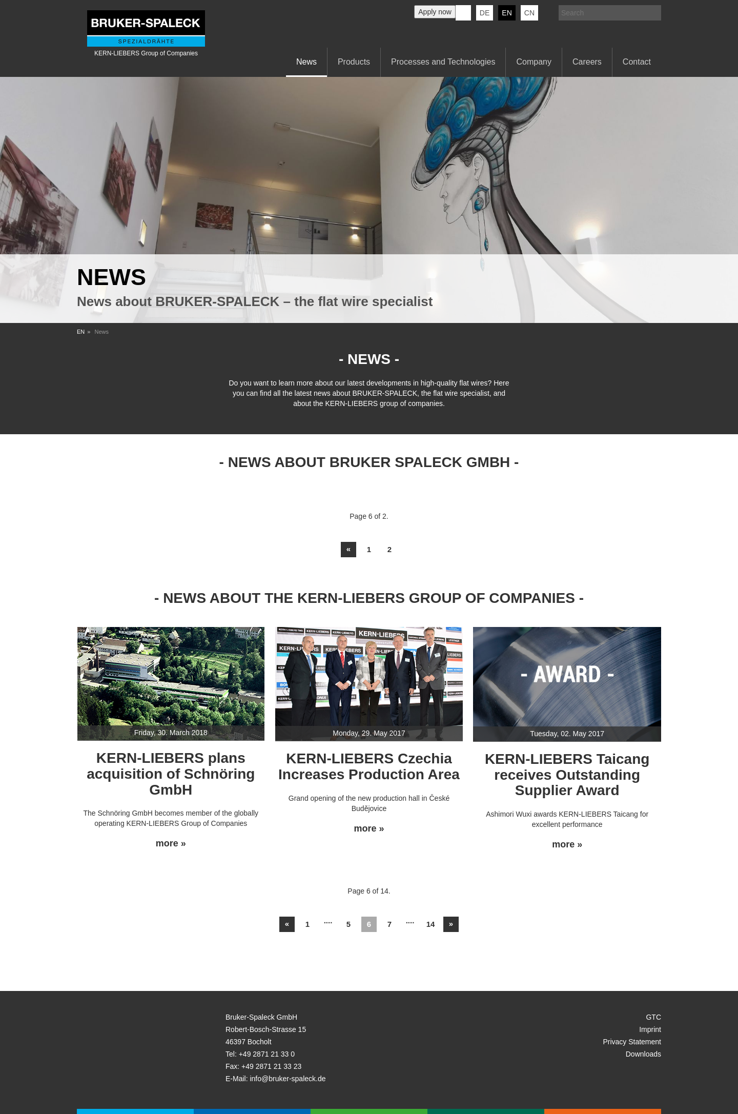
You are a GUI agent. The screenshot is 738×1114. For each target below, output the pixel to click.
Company (533, 61)
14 (430, 924)
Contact (637, 61)
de (484, 13)
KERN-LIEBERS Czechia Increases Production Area (369, 766)
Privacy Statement (632, 1042)
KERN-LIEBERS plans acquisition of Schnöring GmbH (171, 774)
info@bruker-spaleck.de (287, 1079)
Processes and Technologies (443, 61)
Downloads (643, 1054)
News (306, 61)
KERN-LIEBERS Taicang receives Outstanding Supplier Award (567, 775)
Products (354, 61)
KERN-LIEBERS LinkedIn (463, 13)
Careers (587, 61)
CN (529, 13)
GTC (653, 1017)
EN (81, 332)
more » (171, 843)
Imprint (650, 1029)
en (506, 13)
